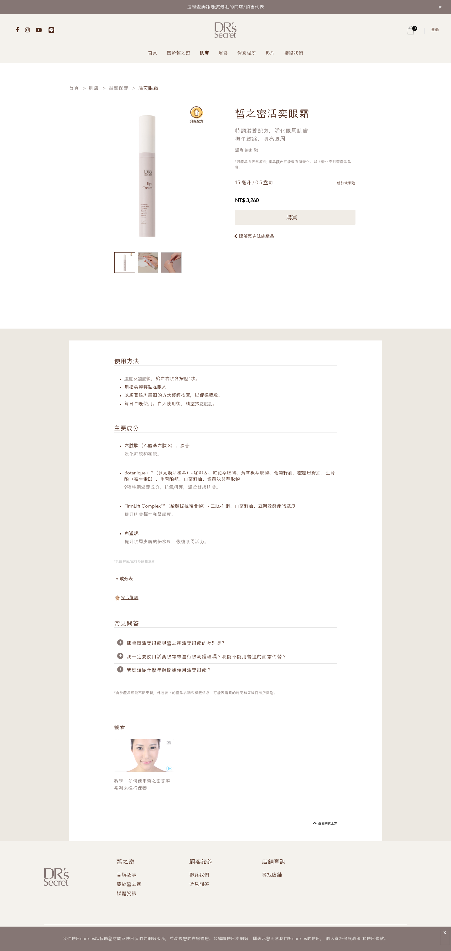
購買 (295, 217)
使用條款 (375, 939)
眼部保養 (118, 88)
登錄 (435, 30)
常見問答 (199, 885)
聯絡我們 (293, 53)
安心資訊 (129, 598)
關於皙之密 (178, 53)
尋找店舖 (272, 875)
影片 (270, 53)
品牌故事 (127, 875)
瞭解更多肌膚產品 (256, 236)
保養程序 (246, 53)
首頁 (153, 53)
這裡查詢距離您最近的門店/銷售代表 (225, 7)
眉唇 (223, 53)
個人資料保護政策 (343, 939)
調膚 (143, 379)
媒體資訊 (127, 894)
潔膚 (129, 379)
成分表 (127, 579)
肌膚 (204, 53)
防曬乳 (207, 404)
